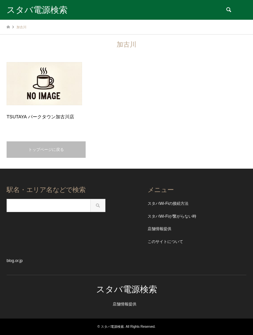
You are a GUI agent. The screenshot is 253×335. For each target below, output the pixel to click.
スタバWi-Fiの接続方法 (168, 203)
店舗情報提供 (159, 229)
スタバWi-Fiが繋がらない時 (172, 216)
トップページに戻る (46, 149)
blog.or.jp (15, 260)
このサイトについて (165, 241)
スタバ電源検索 (126, 289)
